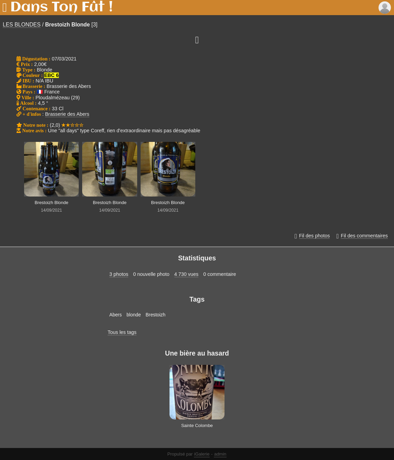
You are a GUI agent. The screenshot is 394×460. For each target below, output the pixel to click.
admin (220, 454)
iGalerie (202, 454)
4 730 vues (186, 274)
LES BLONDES (22, 24)
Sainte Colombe (197, 425)
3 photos (118, 274)
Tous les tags (122, 332)
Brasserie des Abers (67, 114)
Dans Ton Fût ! (61, 7)
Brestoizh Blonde (67, 24)
